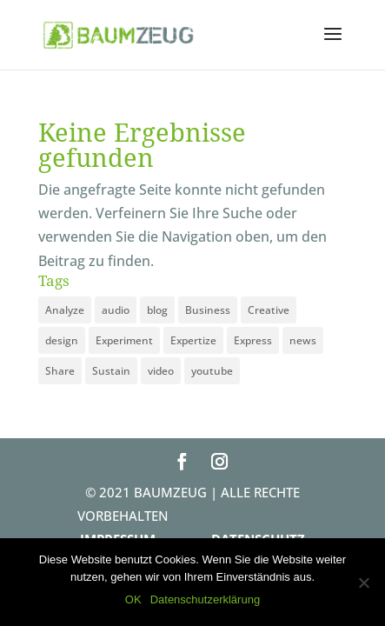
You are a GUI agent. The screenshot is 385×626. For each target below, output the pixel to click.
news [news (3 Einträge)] (302, 340)
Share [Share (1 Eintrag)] (60, 370)
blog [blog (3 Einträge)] (157, 310)
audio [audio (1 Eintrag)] (115, 310)
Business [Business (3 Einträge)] (207, 310)
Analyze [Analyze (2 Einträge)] (64, 310)
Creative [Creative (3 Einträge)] (268, 310)
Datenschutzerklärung (205, 599)
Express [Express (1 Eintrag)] (253, 340)
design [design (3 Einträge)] (61, 340)
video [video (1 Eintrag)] (161, 370)
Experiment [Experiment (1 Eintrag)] (124, 340)
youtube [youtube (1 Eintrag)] (212, 370)
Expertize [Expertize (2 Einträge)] (193, 340)
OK (133, 599)
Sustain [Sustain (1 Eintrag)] (111, 370)
